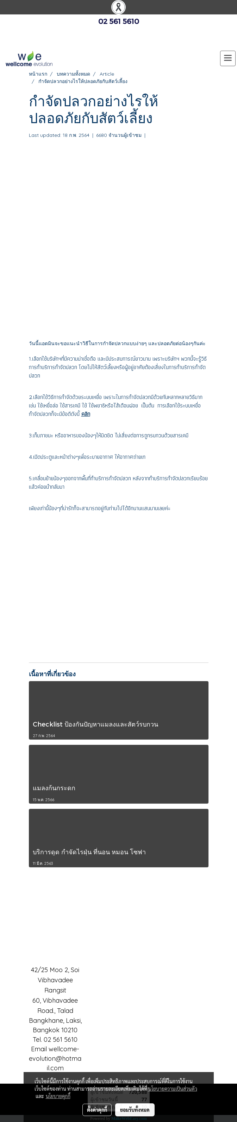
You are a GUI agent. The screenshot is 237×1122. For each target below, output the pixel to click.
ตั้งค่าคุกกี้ (97, 1110)
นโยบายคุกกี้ (58, 1096)
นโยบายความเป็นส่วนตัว (172, 1088)
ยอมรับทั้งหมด (135, 1110)
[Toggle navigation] (228, 58)
